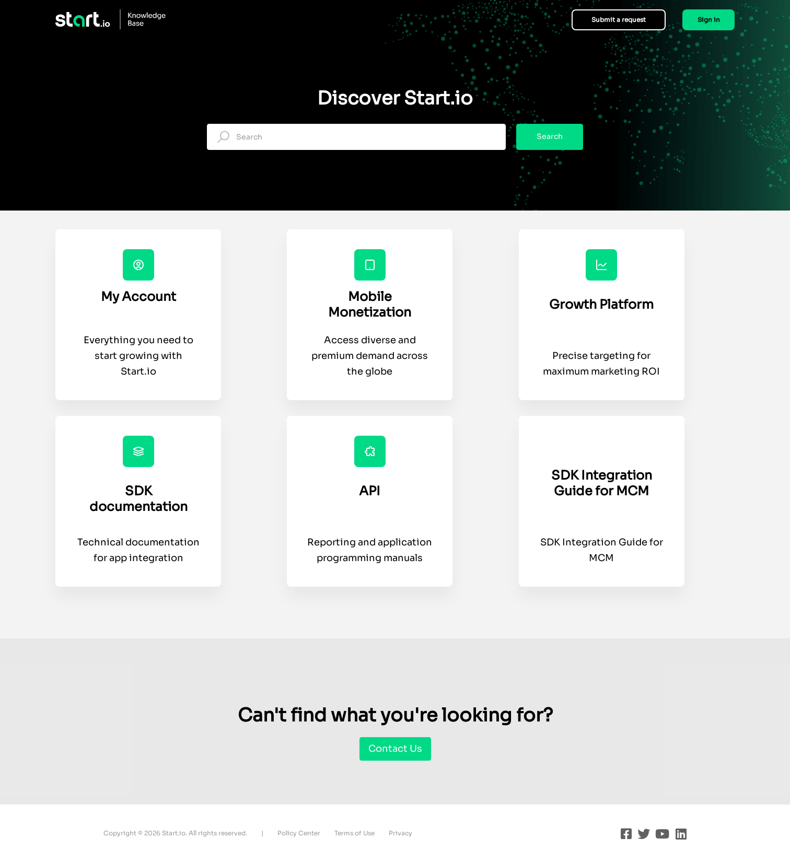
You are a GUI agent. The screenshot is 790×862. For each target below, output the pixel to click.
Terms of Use (354, 833)
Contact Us (395, 748)
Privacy (400, 833)
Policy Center (298, 833)
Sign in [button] (709, 20)
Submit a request (618, 20)
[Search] (356, 137)
